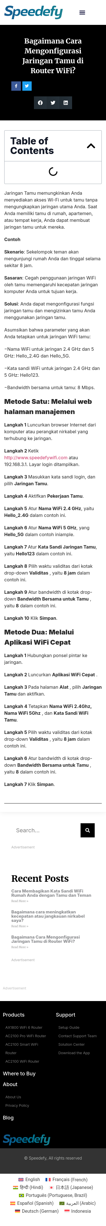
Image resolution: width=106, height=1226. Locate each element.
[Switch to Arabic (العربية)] (78, 1203)
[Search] (88, 830)
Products (14, 1015)
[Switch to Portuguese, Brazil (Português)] (53, 1195)
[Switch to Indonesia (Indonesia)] (78, 1211)
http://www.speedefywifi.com (36, 457)
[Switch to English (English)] (29, 1180)
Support (65, 1015)
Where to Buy (19, 1073)
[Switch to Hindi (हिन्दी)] (28, 1188)
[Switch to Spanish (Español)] (31, 1203)
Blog (8, 1118)
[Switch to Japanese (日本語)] (71, 1188)
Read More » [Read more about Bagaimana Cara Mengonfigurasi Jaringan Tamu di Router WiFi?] (19, 947)
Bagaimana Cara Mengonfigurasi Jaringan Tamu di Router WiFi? (45, 939)
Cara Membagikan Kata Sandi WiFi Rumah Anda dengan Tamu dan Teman (51, 893)
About (10, 1084)
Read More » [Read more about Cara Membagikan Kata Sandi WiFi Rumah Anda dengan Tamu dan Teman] (19, 901)
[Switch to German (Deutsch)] (36, 1211)
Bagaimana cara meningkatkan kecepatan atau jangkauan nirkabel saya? (48, 916)
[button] (82, 12)
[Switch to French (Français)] (66, 1180)
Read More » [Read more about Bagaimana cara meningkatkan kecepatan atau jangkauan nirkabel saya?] (19, 926)
